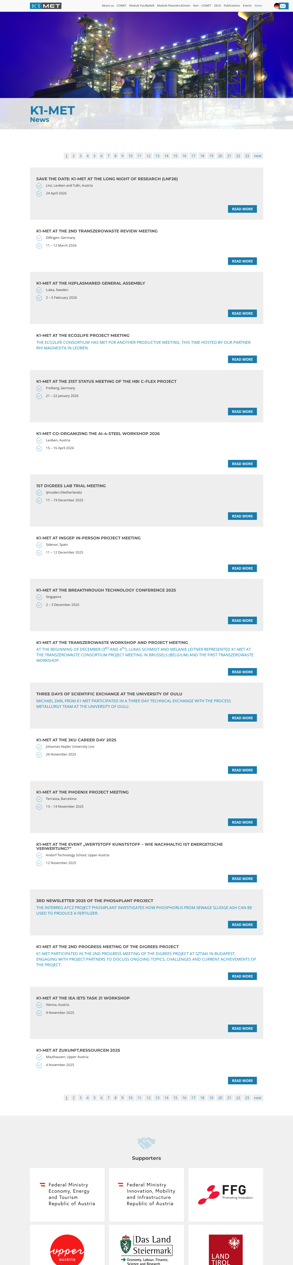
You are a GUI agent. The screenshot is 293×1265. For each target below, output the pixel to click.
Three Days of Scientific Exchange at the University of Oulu (109, 705)
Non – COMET (200, 6)
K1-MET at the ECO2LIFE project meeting (82, 340)
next (257, 156)
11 (139, 156)
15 (175, 156)
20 (220, 156)
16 (184, 156)
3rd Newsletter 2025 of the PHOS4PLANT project (94, 916)
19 (211, 156)
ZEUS (216, 6)
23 (247, 156)
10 (130, 156)
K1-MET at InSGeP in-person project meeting (88, 547)
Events (247, 6)
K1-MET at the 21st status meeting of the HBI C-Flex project (106, 386)
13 (157, 156)
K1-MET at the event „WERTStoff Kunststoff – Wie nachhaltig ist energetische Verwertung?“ (129, 861)
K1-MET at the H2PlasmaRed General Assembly (90, 286)
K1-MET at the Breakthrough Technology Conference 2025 (106, 600)
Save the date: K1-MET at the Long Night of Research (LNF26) (107, 179)
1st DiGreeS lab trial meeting (71, 493)
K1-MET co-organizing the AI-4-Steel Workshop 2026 (98, 440)
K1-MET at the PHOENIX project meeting (82, 805)
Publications (231, 6)
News (258, 6)
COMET (118, 6)
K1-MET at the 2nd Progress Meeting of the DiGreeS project (107, 962)
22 (238, 156)
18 (202, 156)
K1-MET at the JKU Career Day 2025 (76, 752)
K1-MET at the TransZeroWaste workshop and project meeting (112, 654)
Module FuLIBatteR (139, 6)
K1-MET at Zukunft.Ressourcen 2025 (78, 1068)
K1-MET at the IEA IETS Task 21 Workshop (83, 1014)
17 (193, 156)
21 (229, 156)
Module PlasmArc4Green (171, 6)
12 (148, 156)
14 (166, 156)
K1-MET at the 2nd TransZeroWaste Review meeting (97, 233)
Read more (242, 211)
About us (104, 6)
